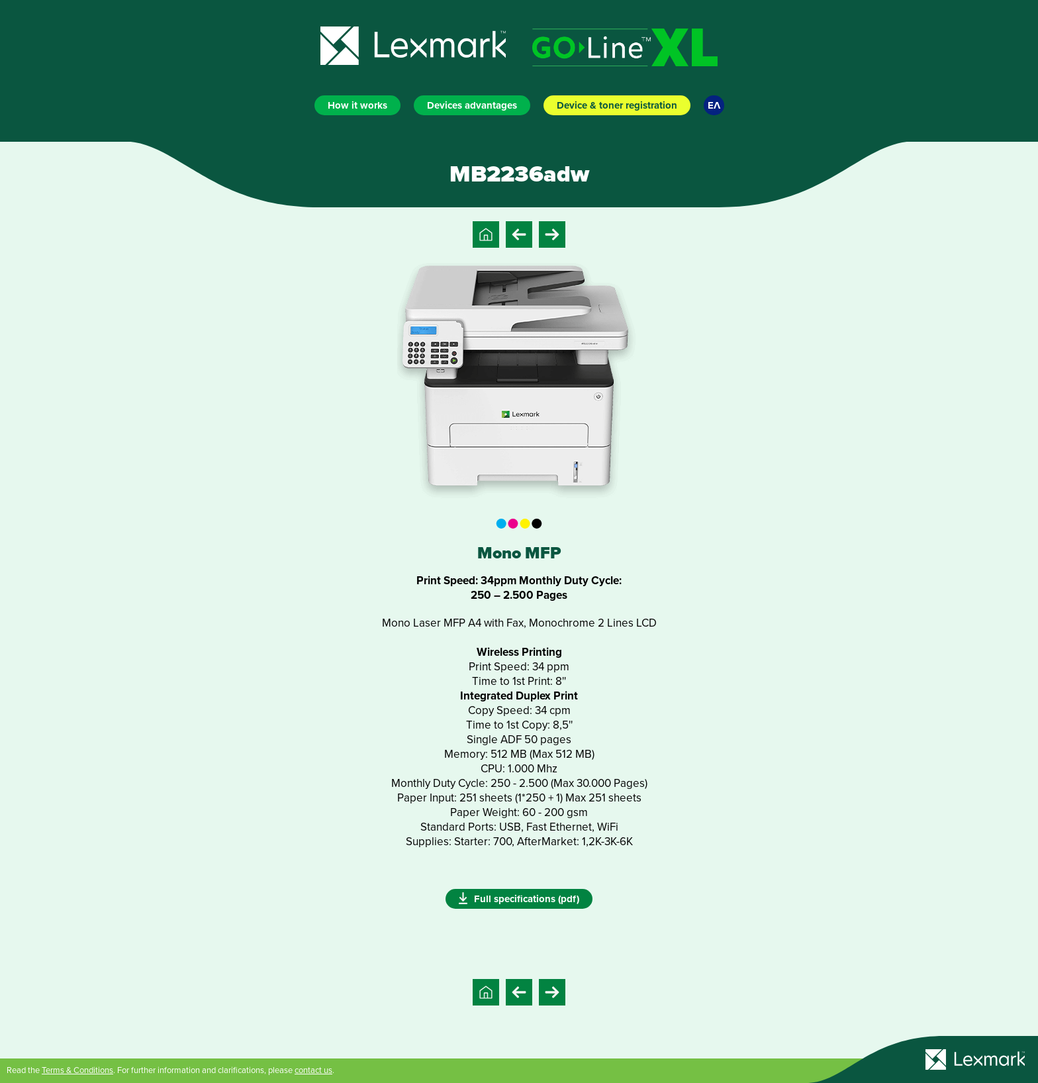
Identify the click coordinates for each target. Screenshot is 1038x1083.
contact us (313, 1070)
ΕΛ (714, 105)
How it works (357, 105)
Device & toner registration (617, 105)
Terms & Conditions (77, 1070)
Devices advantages (472, 105)
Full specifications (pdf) (519, 898)
